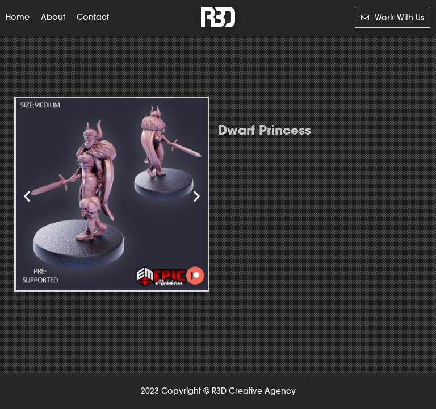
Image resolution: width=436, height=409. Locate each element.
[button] (27, 196)
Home (18, 18)
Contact (93, 18)
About (53, 18)
